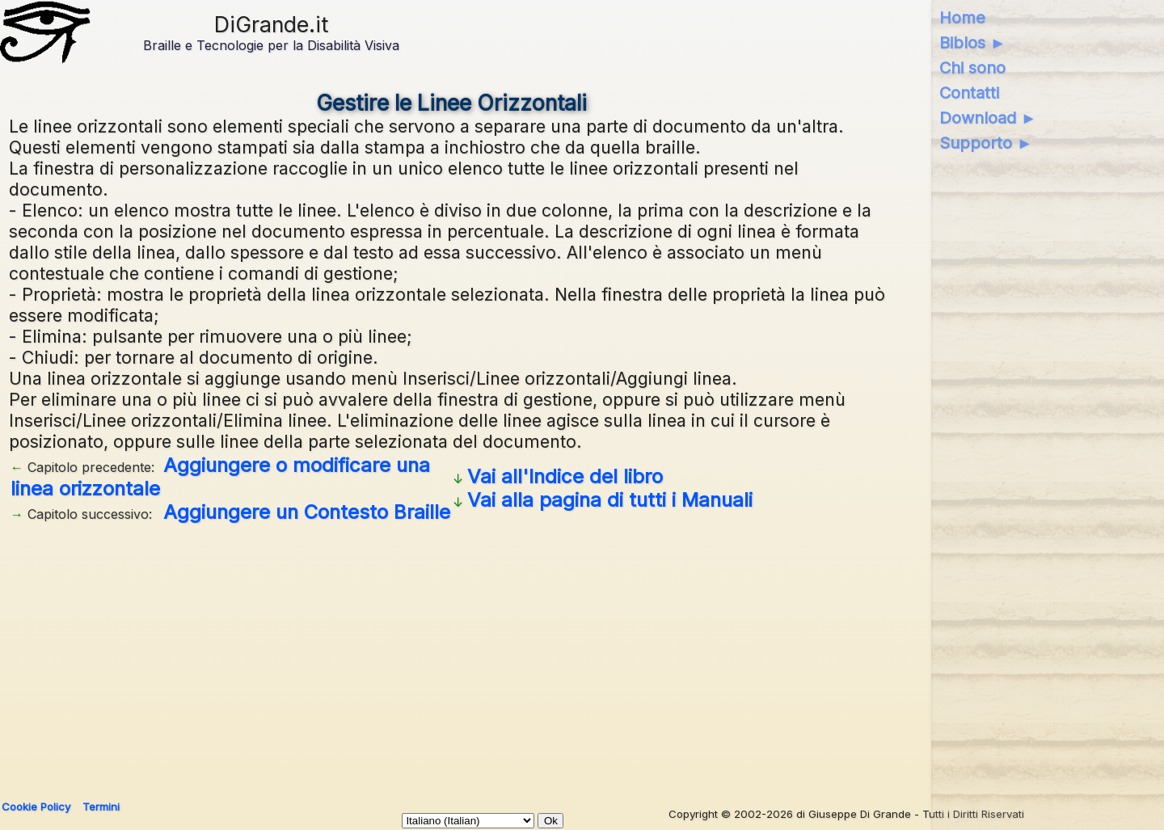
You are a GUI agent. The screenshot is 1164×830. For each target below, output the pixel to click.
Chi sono (972, 68)
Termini (101, 806)
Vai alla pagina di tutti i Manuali (610, 500)
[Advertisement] (494, 655)
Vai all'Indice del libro (565, 476)
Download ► (988, 118)
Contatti (969, 93)
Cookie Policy (36, 806)
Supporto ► (986, 143)
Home (962, 17)
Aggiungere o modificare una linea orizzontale (220, 476)
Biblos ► (972, 43)
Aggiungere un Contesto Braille (306, 512)
